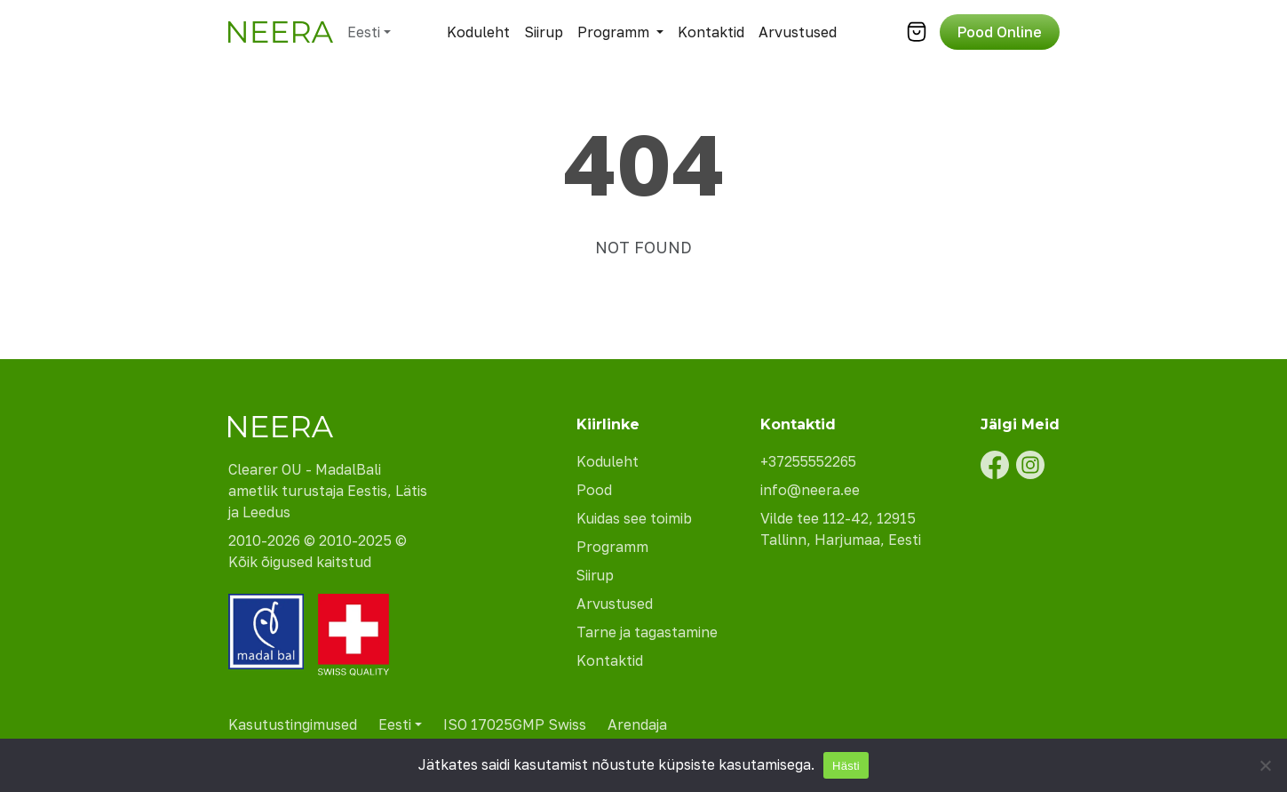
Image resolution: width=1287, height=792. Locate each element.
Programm (612, 547)
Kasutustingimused (292, 724)
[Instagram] (1030, 465)
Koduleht (478, 32)
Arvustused (798, 32)
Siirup (543, 32)
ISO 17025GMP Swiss (514, 724)
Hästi (846, 765)
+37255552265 (811, 461)
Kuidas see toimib (634, 518)
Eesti (363, 32)
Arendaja (637, 724)
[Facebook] (995, 465)
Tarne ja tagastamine (647, 632)
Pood (594, 490)
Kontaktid (711, 32)
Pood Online (999, 32)
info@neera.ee (810, 490)
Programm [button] (613, 32)
